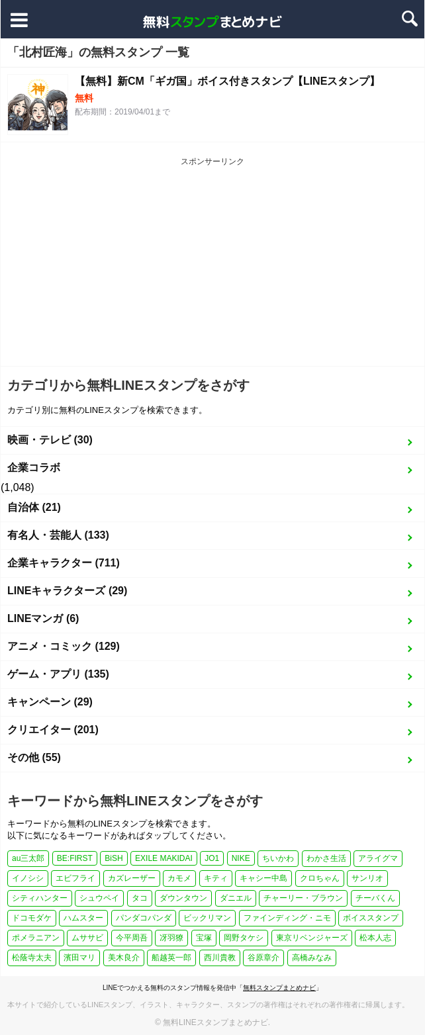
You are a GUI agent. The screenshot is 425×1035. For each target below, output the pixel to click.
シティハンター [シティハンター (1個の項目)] (40, 898)
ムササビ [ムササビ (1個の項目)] (87, 937)
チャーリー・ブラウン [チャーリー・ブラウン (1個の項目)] (303, 898)
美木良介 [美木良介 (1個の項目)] (124, 957)
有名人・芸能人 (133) (58, 535)
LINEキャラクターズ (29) (67, 590)
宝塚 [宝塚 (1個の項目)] (204, 937)
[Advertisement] (212, 266)
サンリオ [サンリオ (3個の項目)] (367, 878)
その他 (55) (34, 757)
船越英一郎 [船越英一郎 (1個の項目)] (171, 957)
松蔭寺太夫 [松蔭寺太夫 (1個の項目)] (32, 957)
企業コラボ (33, 467)
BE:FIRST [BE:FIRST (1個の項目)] (75, 858)
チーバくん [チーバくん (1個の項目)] (375, 898)
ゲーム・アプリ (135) (58, 674)
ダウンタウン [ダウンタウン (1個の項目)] (183, 898)
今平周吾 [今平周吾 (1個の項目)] (132, 937)
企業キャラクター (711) (63, 562)
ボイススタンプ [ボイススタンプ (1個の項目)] (371, 917)
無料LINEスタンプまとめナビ (215, 1022)
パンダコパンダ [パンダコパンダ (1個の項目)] (143, 917)
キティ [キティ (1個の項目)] (216, 878)
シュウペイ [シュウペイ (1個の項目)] (99, 898)
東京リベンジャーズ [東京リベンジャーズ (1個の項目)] (312, 937)
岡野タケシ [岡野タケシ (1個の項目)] (243, 937)
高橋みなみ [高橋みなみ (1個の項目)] (312, 957)
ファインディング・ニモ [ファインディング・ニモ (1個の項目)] (287, 917)
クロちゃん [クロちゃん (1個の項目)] (320, 878)
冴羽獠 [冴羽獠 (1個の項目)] (171, 937)
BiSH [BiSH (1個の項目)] (113, 858)
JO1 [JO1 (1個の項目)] (212, 858)
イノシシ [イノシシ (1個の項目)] (28, 878)
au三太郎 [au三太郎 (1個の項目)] (28, 858)
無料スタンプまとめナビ (279, 987)
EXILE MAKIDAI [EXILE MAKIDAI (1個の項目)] (164, 858)
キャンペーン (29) (50, 701)
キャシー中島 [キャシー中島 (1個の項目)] (263, 878)
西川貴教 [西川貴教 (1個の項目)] (220, 957)
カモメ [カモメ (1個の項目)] (179, 878)
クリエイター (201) (53, 729)
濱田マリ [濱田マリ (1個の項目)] (79, 957)
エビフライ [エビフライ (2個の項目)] (75, 878)
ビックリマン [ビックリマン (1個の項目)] (207, 917)
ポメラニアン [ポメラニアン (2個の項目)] (36, 937)
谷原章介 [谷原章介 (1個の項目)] (263, 957)
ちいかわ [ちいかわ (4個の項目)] (278, 858)
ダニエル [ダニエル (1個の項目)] (236, 898)
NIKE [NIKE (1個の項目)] (241, 858)
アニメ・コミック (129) (63, 646)
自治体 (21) (34, 507)
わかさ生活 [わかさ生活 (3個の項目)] (326, 858)
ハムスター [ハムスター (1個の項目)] (83, 917)
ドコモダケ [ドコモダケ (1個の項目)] (32, 917)
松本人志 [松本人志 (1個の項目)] (375, 937)
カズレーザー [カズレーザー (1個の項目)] (132, 878)
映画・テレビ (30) (50, 439)
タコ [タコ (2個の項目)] (140, 898)
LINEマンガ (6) (43, 618)
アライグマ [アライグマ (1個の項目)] (378, 858)
